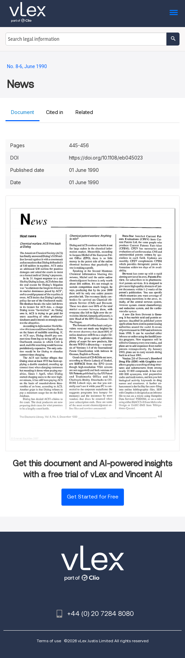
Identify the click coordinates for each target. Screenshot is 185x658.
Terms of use (49, 640)
